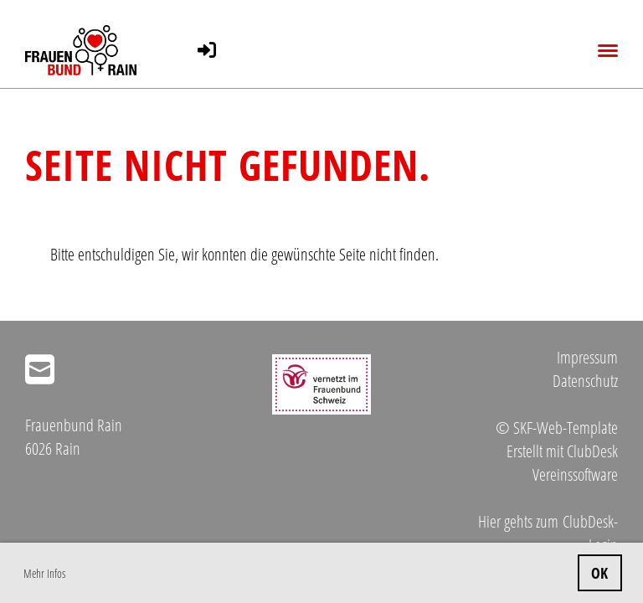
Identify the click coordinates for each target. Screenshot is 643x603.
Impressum (587, 357)
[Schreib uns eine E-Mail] (39, 369)
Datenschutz (585, 380)
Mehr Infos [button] (44, 573)
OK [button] (599, 573)
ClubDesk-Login (590, 533)
